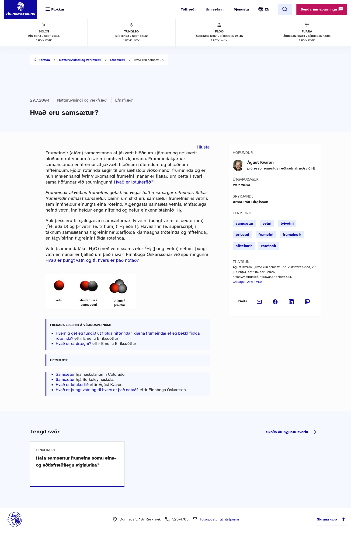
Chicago (239, 282)
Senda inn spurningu (322, 9)
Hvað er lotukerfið (72, 384)
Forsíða (44, 60)
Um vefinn (214, 9)
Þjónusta (241, 9)
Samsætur (65, 374)
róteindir (268, 246)
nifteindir (244, 246)
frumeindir (292, 234)
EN (267, 9)
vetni (267, 223)
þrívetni (242, 234)
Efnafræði (117, 60)
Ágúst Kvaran (260, 162)
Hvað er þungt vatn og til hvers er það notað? (92, 260)
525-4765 (180, 519)
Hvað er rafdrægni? (73, 343)
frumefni (265, 234)
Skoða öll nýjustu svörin (291, 432)
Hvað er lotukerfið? (133, 182)
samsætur (244, 223)
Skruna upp (331, 519)
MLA (259, 282)
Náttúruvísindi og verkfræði (80, 60)
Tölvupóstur (219, 519)
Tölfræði (188, 9)
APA (250, 282)
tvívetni (287, 223)
